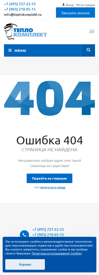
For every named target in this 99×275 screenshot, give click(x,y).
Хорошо (25, 264)
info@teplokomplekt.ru (23, 14)
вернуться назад (52, 187)
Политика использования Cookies (57, 253)
